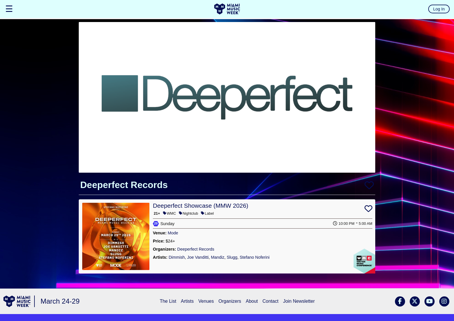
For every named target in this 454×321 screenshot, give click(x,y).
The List (168, 301)
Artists (187, 301)
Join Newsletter (299, 301)
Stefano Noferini (255, 257)
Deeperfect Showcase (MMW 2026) (200, 205)
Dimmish (177, 257)
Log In (439, 9)
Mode (173, 233)
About (252, 301)
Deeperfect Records (195, 249)
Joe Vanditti (197, 257)
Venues (206, 301)
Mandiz (217, 257)
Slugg (232, 257)
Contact (271, 301)
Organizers (229, 301)
